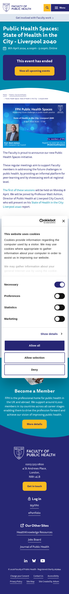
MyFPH (34, 505)
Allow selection (34, 357)
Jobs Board (34, 539)
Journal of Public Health (34, 547)
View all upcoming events (34, 71)
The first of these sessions (19, 190)
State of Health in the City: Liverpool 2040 (33, 204)
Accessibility (53, 575)
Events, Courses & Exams (17, 95)
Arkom (56, 581)
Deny (34, 369)
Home (5, 95)
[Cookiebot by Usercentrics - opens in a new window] (41, 221)
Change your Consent (19, 575)
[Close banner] (63, 221)
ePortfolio (34, 513)
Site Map (30, 581)
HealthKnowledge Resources (34, 532)
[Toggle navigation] (60, 7)
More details (34, 424)
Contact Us (38, 575)
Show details (49, 333)
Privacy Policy (16, 581)
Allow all (34, 345)
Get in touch (34, 486)
